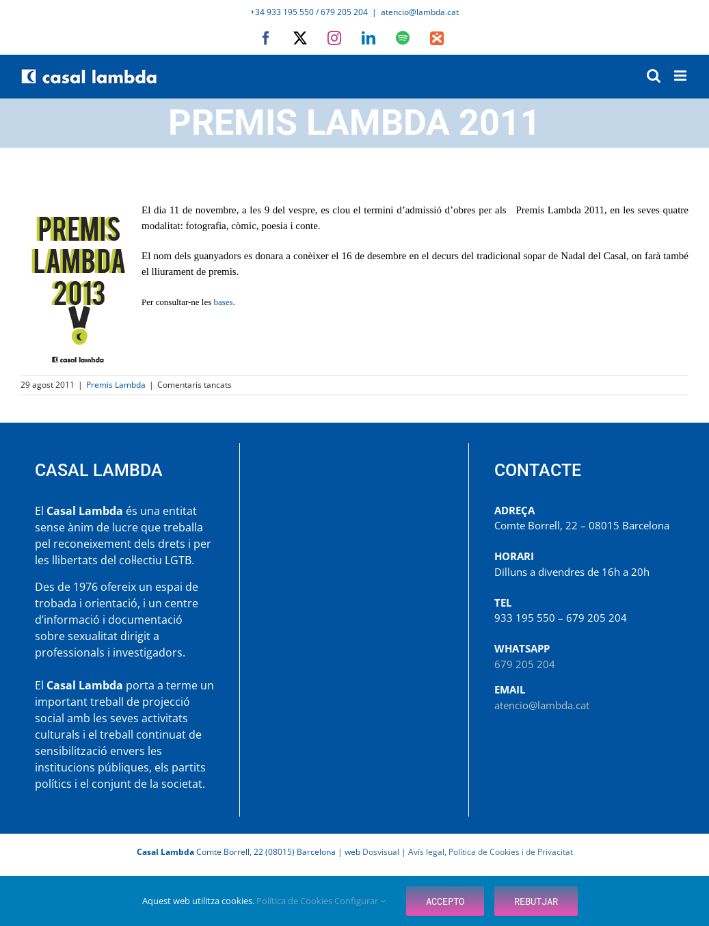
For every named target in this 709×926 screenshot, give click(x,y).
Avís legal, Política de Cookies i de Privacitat (490, 852)
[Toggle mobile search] (653, 75)
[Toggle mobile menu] (681, 75)
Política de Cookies (295, 901)
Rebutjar (536, 901)
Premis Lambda (116, 385)
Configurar (360, 901)
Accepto (445, 901)
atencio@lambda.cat (420, 12)
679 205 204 (524, 664)
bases (223, 302)
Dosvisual (380, 852)
